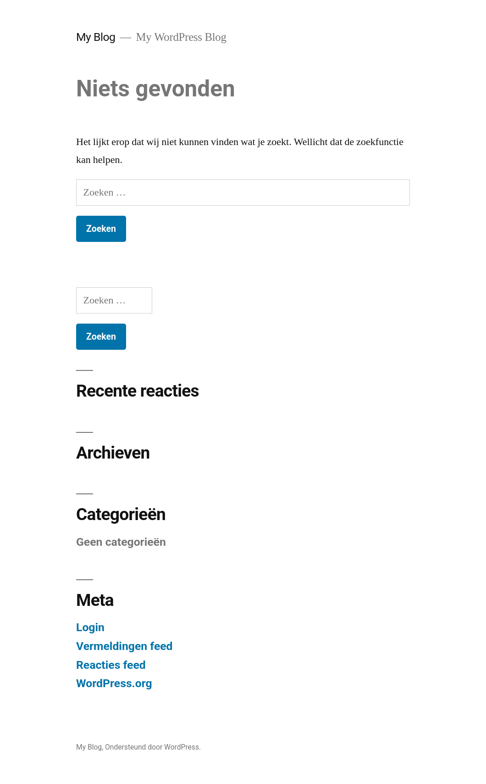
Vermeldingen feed (124, 646)
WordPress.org (114, 683)
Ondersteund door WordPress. (153, 747)
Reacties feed (111, 665)
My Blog (95, 37)
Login (90, 627)
